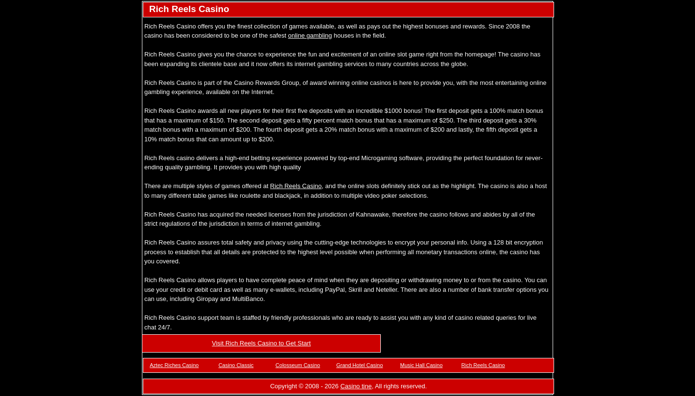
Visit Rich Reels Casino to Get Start (261, 343)
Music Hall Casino (421, 365)
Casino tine (356, 386)
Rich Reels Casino (296, 186)
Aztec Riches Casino (174, 365)
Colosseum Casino (298, 365)
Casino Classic (236, 365)
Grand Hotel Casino (359, 365)
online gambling (310, 35)
